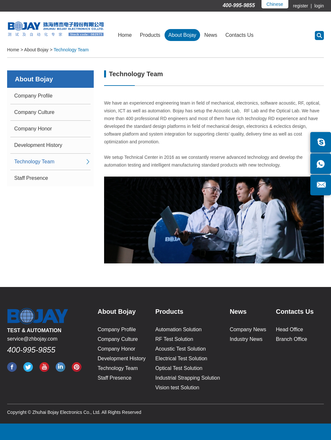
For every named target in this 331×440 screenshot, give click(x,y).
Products (150, 35)
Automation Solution (178, 329)
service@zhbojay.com (32, 339)
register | (303, 5)
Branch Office (291, 339)
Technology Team (71, 49)
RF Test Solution (174, 339)
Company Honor (33, 128)
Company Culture (34, 112)
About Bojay (182, 35)
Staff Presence (31, 178)
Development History (38, 145)
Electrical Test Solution (181, 358)
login (318, 5)
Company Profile (33, 95)
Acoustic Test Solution (180, 349)
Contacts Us (239, 35)
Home (125, 35)
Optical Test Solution (179, 368)
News (210, 35)
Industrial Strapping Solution (187, 378)
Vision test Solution (177, 387)
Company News (248, 329)
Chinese (274, 4)
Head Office (289, 329)
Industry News (246, 339)
